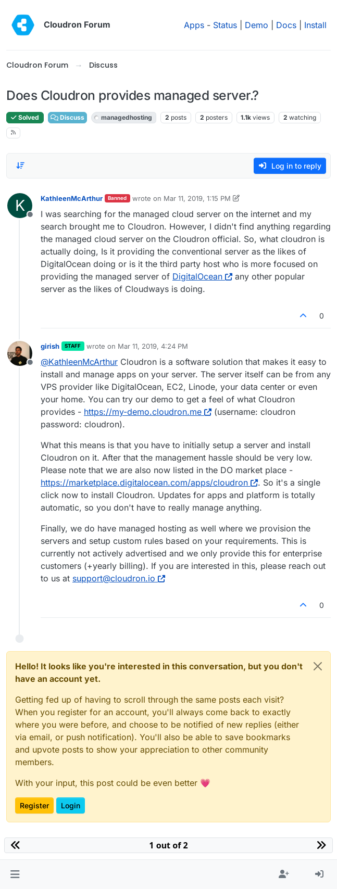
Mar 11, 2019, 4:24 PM (153, 346)
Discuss (67, 117)
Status (225, 25)
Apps (194, 25)
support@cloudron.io (118, 578)
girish (50, 346)
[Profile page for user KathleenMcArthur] (19, 205)
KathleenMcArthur (72, 198)
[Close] (317, 666)
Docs (286, 25)
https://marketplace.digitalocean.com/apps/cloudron (149, 482)
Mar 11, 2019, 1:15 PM (197, 198)
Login (70, 805)
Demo (256, 25)
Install (315, 25)
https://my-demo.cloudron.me (147, 412)
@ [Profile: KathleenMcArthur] (79, 362)
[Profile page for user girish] (19, 353)
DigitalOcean (202, 276)
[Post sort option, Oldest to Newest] (20, 165)
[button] (15, 874)
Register (34, 805)
